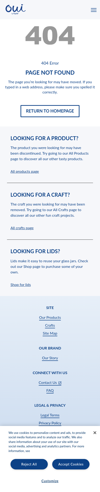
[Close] (95, 433)
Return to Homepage (50, 110)
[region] (50, 459)
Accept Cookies (71, 464)
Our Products (50, 317)
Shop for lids (20, 284)
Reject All (29, 464)
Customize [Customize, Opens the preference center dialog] (50, 481)
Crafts (50, 325)
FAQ (50, 390)
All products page (24, 171)
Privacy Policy (50, 423)
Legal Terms (50, 415)
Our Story (50, 358)
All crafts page (22, 228)
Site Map (50, 333)
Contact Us (50, 383)
